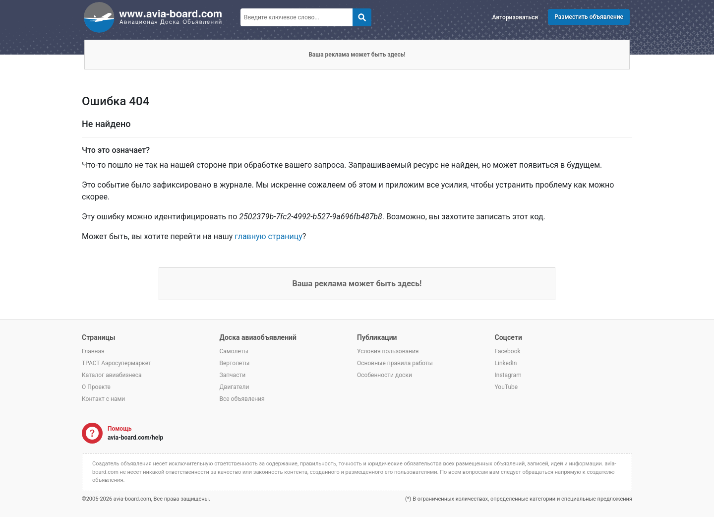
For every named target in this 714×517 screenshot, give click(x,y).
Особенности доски (384, 375)
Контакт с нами (103, 398)
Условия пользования (387, 351)
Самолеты (234, 351)
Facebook (508, 351)
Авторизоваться (515, 17)
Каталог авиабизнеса (112, 375)
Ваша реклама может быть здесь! (357, 54)
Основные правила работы (395, 363)
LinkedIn (506, 363)
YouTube (506, 387)
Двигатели (234, 387)
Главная (93, 351)
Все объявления (242, 398)
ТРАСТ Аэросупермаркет (116, 363)
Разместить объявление (588, 16)
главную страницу (268, 236)
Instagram (508, 375)
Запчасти (233, 375)
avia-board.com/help (135, 437)
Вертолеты (235, 363)
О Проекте (96, 387)
